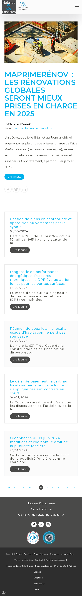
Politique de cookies (55, 560)
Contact (39, 560)
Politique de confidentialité (19, 565)
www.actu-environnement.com (34, 128)
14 (52, 487)
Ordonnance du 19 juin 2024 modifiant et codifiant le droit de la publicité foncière (39, 442)
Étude (19, 554)
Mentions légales (43, 565)
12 (41, 487)
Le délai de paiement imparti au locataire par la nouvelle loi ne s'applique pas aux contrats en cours (38, 387)
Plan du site (60, 565)
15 (58, 487)
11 (35, 487)
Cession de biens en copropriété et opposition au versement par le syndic (41, 223)
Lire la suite (14, 176)
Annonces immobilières (62, 554)
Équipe (27, 554)
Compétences (40, 554)
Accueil (9, 554)
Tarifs (17, 560)
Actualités (27, 560)
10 (30, 487)
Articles (72, 565)
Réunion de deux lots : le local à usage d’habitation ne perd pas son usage (38, 332)
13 (47, 487)
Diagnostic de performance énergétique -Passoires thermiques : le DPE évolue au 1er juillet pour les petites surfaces (40, 278)
